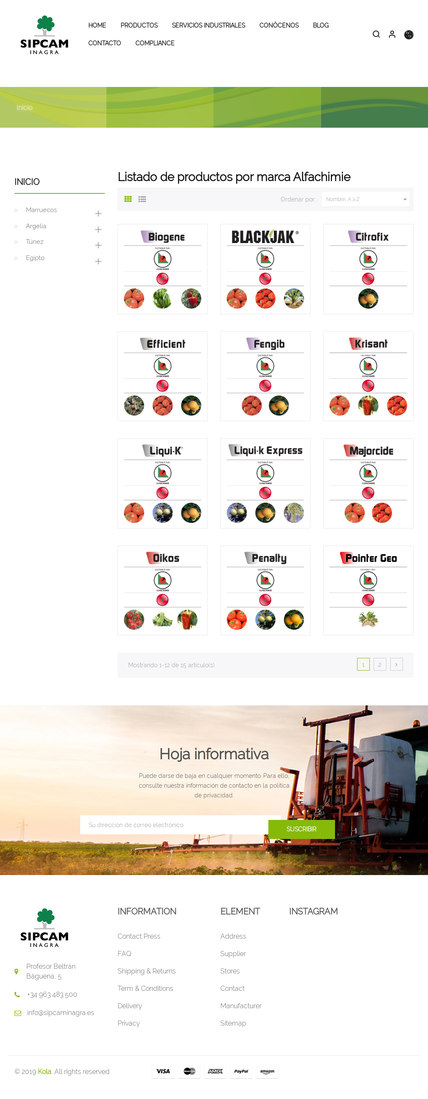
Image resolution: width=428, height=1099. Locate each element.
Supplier (233, 965)
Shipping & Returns (147, 983)
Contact (232, 1000)
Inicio (26, 193)
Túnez (34, 253)
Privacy (129, 1035)
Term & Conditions (145, 1000)
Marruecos (41, 221)
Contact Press (139, 948)
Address (233, 948)
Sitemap (233, 1035)
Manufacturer (241, 1017)
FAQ (124, 965)
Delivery (130, 1017)
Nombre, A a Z (367, 210)
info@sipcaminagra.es (60, 1024)
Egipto (35, 269)
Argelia (36, 237)
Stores (230, 983)
